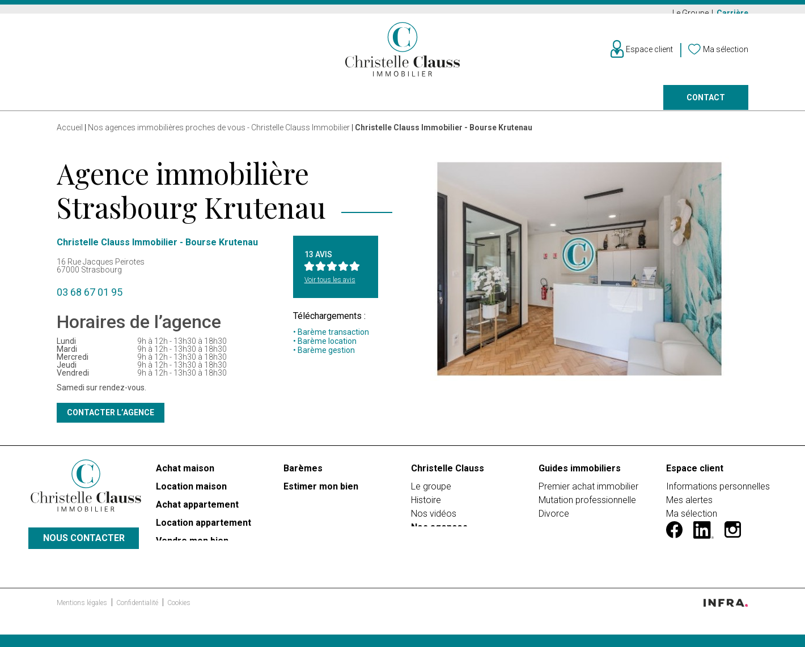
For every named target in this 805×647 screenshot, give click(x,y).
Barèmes (303, 475)
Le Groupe (691, 13)
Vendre (211, 105)
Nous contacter (84, 552)
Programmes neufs (384, 105)
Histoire (426, 507)
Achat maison (185, 475)
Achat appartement (197, 511)
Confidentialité (138, 625)
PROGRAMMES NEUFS (203, 584)
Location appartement (203, 530)
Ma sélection (691, 521)
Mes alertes (689, 507)
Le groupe (431, 493)
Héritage (555, 534)
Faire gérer (488, 105)
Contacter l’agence (110, 419)
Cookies (178, 625)
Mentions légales (83, 625)
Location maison (191, 493)
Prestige (284, 105)
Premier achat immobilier (588, 493)
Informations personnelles (718, 493)
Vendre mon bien (192, 548)
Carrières (432, 548)
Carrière (732, 13)
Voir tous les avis (329, 287)
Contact (706, 105)
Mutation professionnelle (587, 507)
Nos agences (578, 105)
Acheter (74, 105)
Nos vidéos (433, 521)
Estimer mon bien (320, 493)
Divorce (554, 521)
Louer (144, 105)
